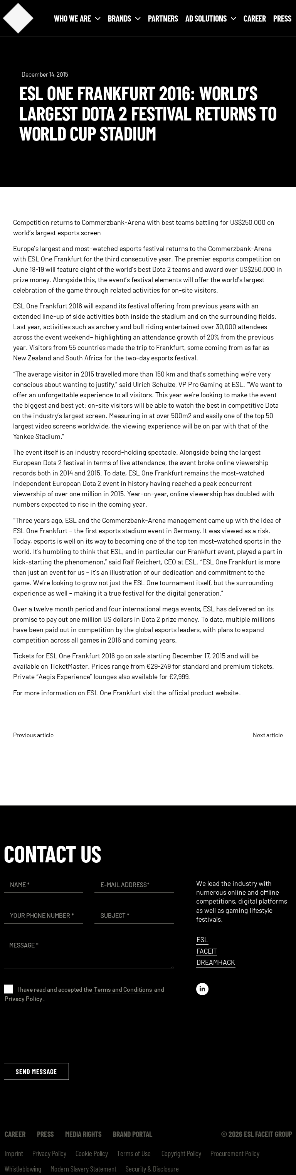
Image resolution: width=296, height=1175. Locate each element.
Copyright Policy (180, 1153)
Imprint (14, 1153)
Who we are (77, 18)
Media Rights (83, 1133)
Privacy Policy (23, 998)
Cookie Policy (92, 1153)
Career (255, 18)
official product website (203, 692)
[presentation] (62, 1033)
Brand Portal (132, 1133)
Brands (124, 18)
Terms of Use (134, 1153)
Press (282, 18)
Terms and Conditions (123, 989)
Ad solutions (210, 18)
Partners (163, 18)
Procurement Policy (234, 1153)
